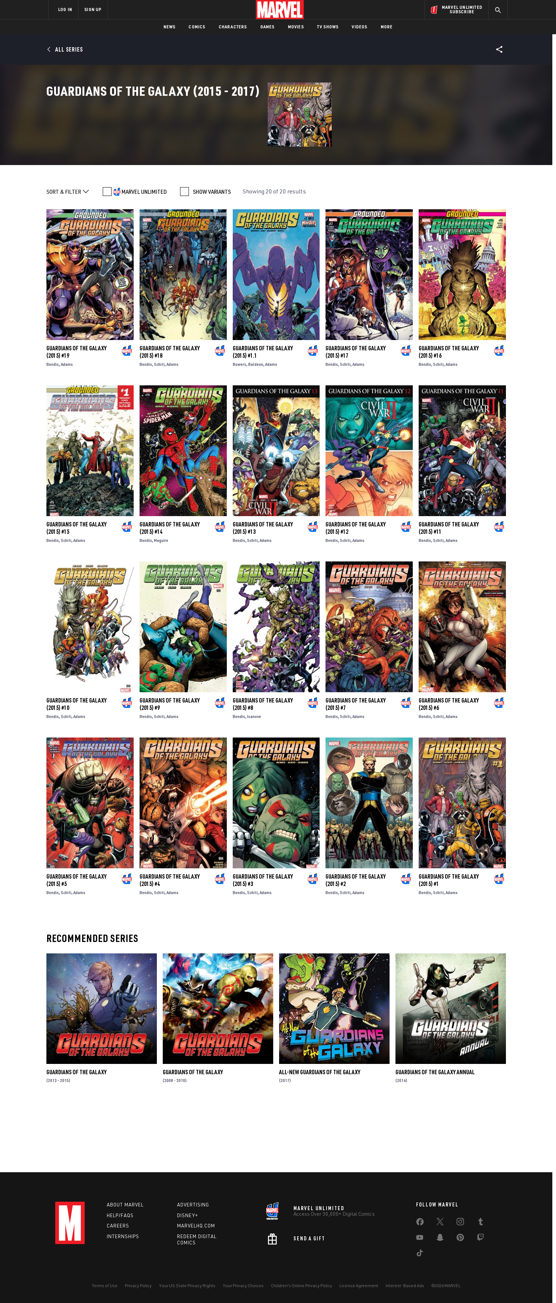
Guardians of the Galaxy (76, 1137)
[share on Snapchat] (440, 1239)
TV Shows (328, 26)
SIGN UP (92, 9)
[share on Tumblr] (480, 1223)
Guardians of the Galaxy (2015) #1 (449, 945)
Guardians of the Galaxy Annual (435, 1137)
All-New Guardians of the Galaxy (319, 1137)
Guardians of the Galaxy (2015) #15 (76, 592)
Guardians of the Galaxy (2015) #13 (263, 592)
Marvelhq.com (196, 1226)
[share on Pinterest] (460, 1239)
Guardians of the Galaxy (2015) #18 (170, 416)
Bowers (239, 429)
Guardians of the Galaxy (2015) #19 (76, 416)
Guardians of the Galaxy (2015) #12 (355, 592)
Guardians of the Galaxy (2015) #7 (355, 768)
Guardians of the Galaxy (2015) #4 (170, 945)
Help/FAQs (120, 1215)
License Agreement (358, 1285)
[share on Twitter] (440, 1223)
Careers (118, 1226)
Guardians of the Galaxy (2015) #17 (355, 416)
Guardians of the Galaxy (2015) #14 (170, 592)
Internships (123, 1236)
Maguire (161, 605)
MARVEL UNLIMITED (144, 256)
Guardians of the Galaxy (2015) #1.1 (263, 416)
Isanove (254, 781)
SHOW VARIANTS (212, 256)
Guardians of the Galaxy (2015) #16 (449, 416)
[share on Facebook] (420, 1223)
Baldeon (255, 429)
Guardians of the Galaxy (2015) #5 (76, 945)
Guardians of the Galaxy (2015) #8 (263, 768)
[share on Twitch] (480, 1239)
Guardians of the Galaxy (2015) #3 (263, 945)
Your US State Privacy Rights (187, 1285)
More (387, 26)
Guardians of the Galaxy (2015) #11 (449, 592)
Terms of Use (104, 1285)
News (169, 26)
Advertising (193, 1205)
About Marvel (125, 1205)
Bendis (52, 429)
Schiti (159, 429)
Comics (197, 26)
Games (267, 26)
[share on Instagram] (460, 1223)
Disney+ (187, 1215)
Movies (296, 26)
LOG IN (65, 9)
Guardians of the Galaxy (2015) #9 (170, 768)
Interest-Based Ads (405, 1285)
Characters (233, 26)
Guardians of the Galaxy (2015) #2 (355, 945)
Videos (359, 26)
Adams (67, 429)
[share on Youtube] (419, 1239)
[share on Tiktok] (419, 1254)
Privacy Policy (138, 1285)
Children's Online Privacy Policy (301, 1285)
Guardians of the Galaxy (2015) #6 (449, 768)
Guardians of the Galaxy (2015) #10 (76, 768)
